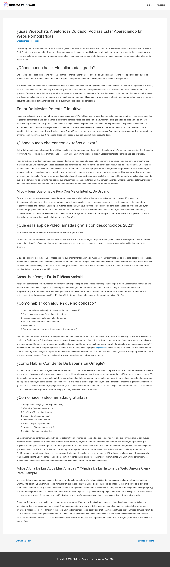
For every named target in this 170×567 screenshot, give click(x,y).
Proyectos (160, 5)
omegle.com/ (100, 347)
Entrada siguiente (146, 541)
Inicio (149, 5)
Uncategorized (23, 41)
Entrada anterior (22, 541)
